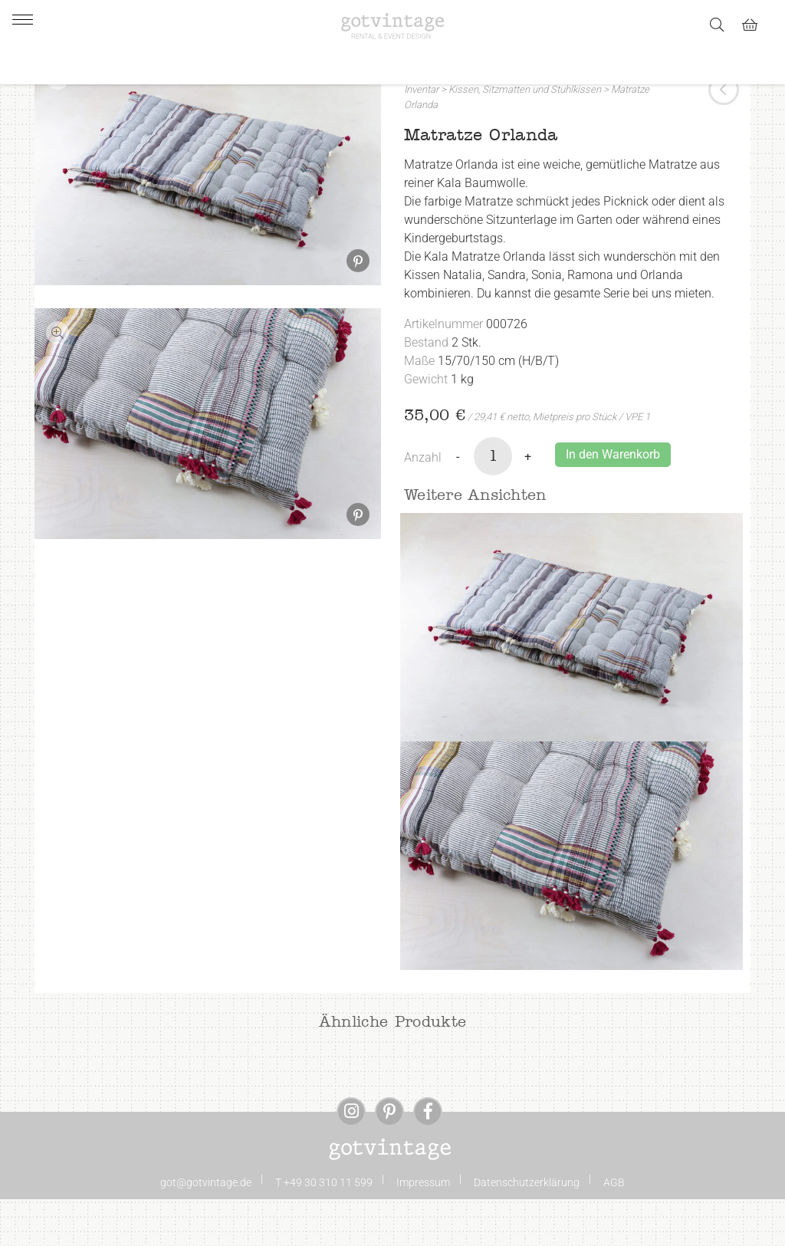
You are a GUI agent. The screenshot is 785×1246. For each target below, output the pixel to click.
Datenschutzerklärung (527, 1229)
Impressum (423, 1229)
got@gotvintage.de (205, 1229)
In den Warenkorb (613, 501)
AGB (614, 1229)
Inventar (421, 137)
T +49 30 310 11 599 (324, 1229)
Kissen (463, 137)
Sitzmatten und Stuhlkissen (541, 137)
